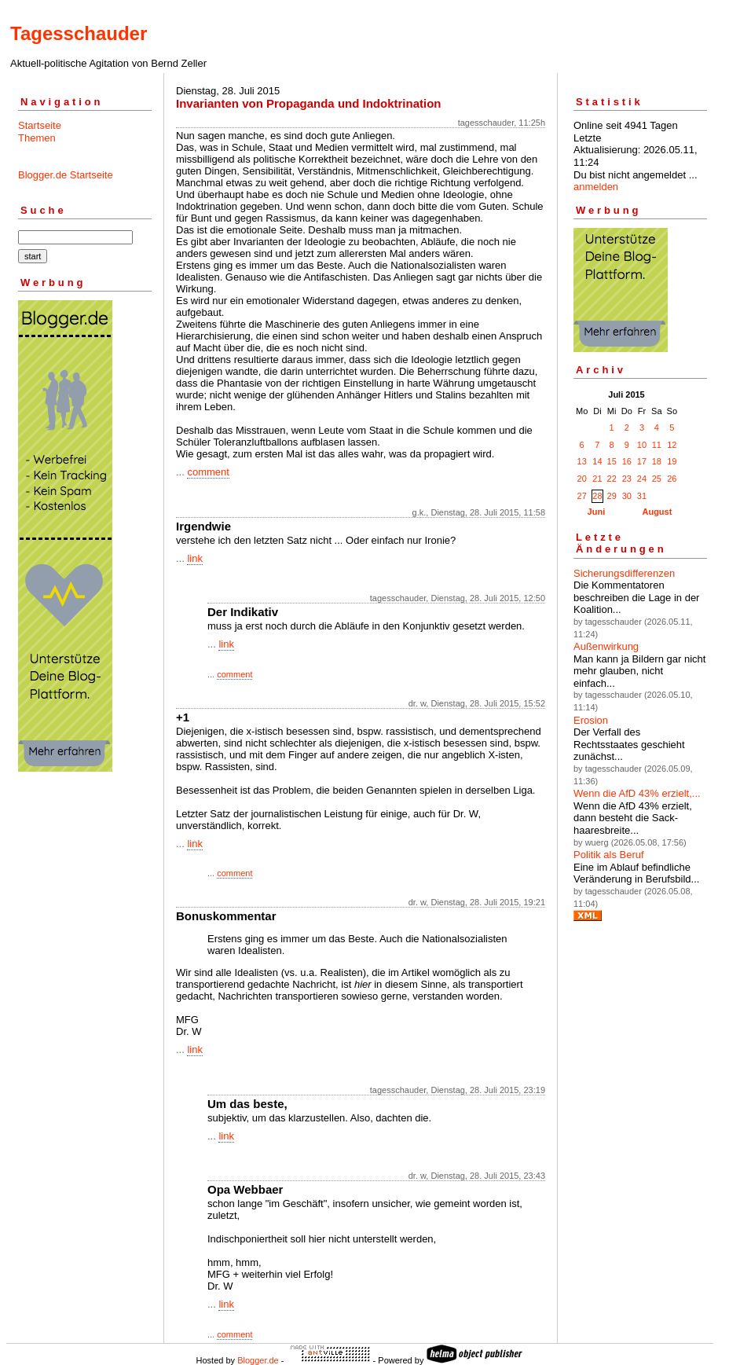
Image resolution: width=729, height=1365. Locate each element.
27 (582, 496)
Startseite (39, 125)
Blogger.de (258, 1360)
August (657, 511)
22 (612, 478)
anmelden (595, 187)
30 (627, 496)
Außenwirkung (606, 646)
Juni (597, 511)
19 (671, 461)
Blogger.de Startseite (65, 175)
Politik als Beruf (608, 854)
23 (627, 478)
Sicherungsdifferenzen (624, 573)
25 (656, 478)
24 (642, 478)
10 (642, 444)
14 (597, 461)
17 (642, 461)
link (195, 558)
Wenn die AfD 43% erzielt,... (637, 793)
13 (582, 461)
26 (671, 478)
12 (671, 444)
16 (627, 461)
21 (597, 478)
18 (656, 461)
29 (612, 496)
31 (642, 496)
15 (612, 461)
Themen (37, 138)
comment (208, 472)
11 (656, 444)
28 (597, 496)
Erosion (590, 720)
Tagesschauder (78, 33)
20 (582, 478)
